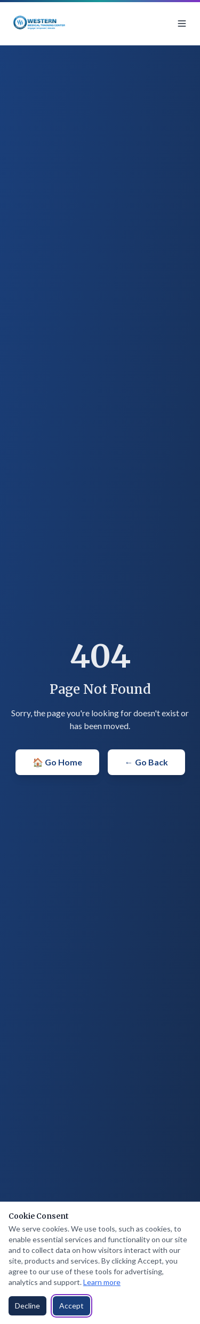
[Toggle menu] (181, 23)
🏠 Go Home (57, 762)
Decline (27, 1305)
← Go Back (146, 762)
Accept (71, 1305)
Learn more (102, 1282)
